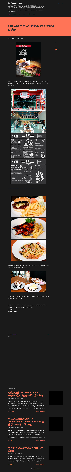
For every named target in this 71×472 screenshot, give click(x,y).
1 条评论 (11, 440)
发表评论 (11, 464)
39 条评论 (12, 411)
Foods (56, 49)
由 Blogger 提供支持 (35, 468)
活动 (28, 14)
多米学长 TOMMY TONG (15, 3)
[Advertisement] (26, 374)
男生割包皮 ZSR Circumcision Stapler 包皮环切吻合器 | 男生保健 (25, 394)
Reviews (56, 50)
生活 (23, 14)
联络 (33, 14)
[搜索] (59, 3)
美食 (19, 14)
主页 (8, 14)
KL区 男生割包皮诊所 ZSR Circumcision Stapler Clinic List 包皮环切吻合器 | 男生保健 (26, 421)
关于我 (13, 14)
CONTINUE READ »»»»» (40, 411)
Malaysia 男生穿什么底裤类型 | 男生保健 (25, 449)
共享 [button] (55, 42)
